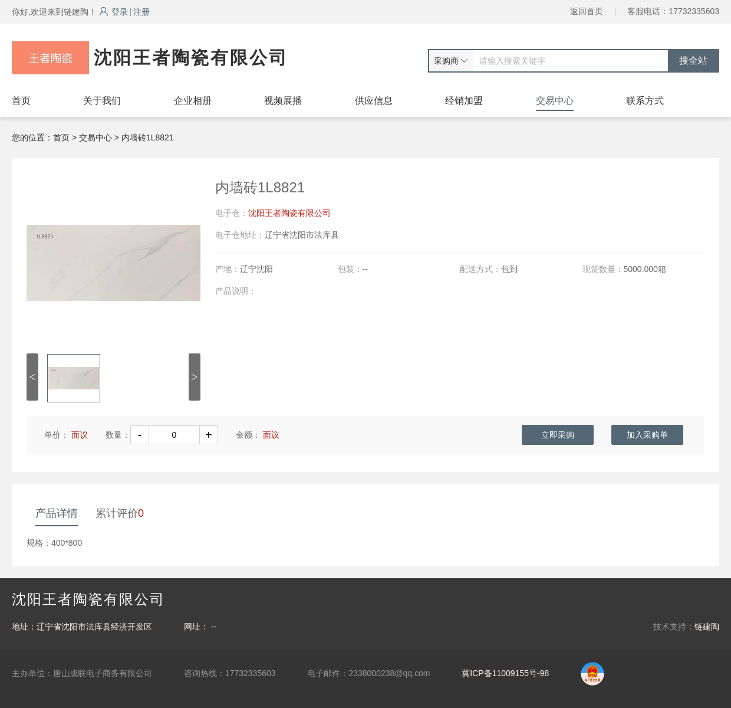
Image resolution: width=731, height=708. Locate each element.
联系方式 (645, 101)
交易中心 (555, 101)
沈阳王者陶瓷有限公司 (289, 213)
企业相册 (193, 101)
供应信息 (374, 101)
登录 (113, 12)
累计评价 (120, 513)
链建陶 (706, 626)
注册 (141, 12)
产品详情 (56, 513)
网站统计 (16, 702)
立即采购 (557, 435)
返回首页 (586, 11)
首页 (21, 101)
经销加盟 (464, 101)
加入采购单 (647, 435)
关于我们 (102, 101)
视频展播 (283, 101)
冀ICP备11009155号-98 (505, 673)
